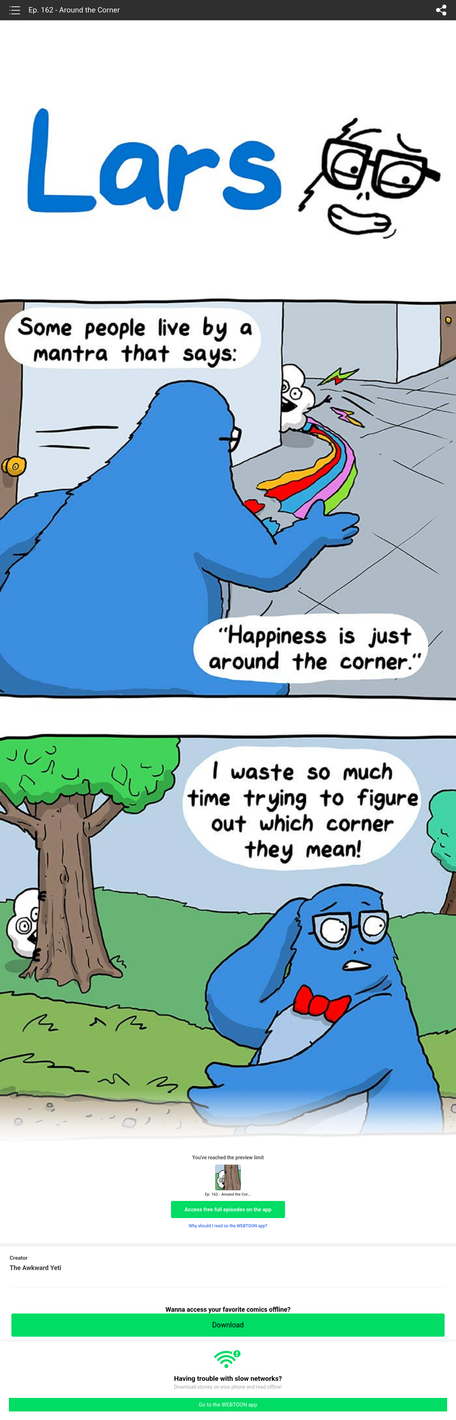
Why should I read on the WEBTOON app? (228, 1225)
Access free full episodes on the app (228, 1209)
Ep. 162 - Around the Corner (74, 10)
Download (228, 1325)
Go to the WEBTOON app (228, 1404)
